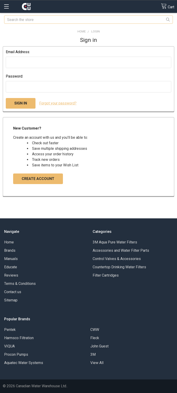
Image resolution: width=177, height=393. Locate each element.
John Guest (99, 346)
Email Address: (18, 52)
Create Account (38, 178)
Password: (14, 76)
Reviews (11, 275)
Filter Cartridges (106, 275)
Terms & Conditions (20, 283)
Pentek (10, 329)
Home (9, 242)
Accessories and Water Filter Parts (121, 250)
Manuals (11, 259)
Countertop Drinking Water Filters (119, 267)
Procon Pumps (16, 354)
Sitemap (11, 300)
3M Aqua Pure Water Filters (115, 242)
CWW (94, 329)
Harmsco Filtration (19, 338)
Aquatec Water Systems (23, 363)
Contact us (12, 292)
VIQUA (9, 346)
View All (96, 363)
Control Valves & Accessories (117, 259)
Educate (10, 267)
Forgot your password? (58, 103)
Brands (9, 250)
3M (93, 354)
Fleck (94, 338)
